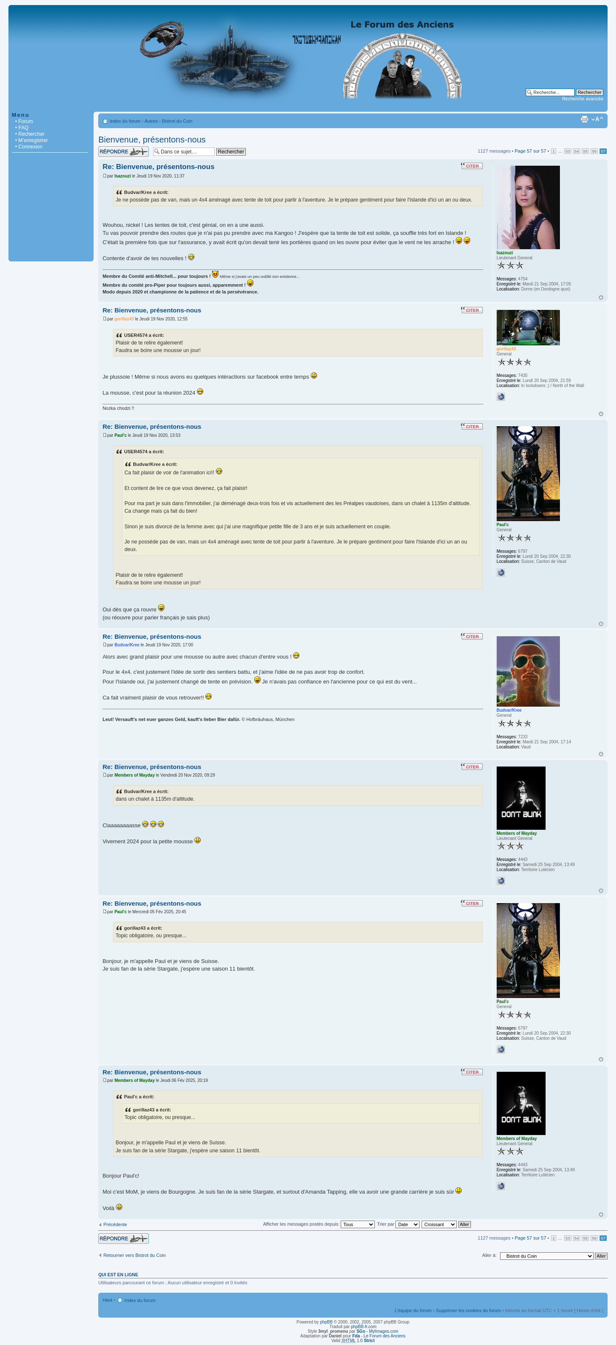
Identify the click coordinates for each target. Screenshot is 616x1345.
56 (594, 151)
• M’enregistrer (31, 140)
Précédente (115, 1224)
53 (567, 151)
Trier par (398, 1224)
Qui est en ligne (118, 1274)
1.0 (358, 1340)
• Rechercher (30, 134)
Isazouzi (122, 176)
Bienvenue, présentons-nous (152, 139)
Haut (601, 297)
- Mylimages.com (377, 1331)
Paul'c (120, 435)
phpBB (326, 1322)
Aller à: (489, 1255)
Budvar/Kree (126, 645)
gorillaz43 (124, 319)
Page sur (530, 150)
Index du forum (125, 121)
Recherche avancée (582, 98)
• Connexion (29, 147)
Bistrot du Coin (177, 121)
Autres (151, 121)
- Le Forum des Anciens (379, 1336)
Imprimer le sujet (584, 119)
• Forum (24, 121)
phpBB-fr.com (364, 1326)
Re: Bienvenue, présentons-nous (158, 167)
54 (576, 151)
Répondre (123, 151)
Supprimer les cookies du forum (468, 1310)
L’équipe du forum (413, 1310)
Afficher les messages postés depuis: (319, 1224)
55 (585, 151)
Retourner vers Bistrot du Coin (134, 1255)
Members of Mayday (134, 775)
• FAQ (22, 128)
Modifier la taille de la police (597, 119)
